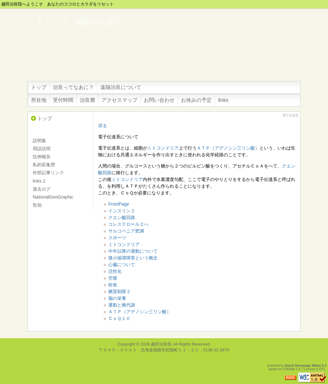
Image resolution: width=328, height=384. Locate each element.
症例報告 (42, 156)
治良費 (87, 100)
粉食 (112, 284)
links (223, 100)
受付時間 (63, 100)
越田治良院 (161, 344)
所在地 (38, 100)
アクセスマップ (119, 100)
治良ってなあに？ (73, 87)
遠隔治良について (120, 87)
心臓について (121, 264)
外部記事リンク (48, 172)
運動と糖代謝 (121, 304)
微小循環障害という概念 (133, 257)
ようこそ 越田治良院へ (79, 21)
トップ (38, 87)
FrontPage (118, 204)
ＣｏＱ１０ (119, 318)
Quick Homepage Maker (303, 365)
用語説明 (42, 148)
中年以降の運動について (133, 251)
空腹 (112, 278)
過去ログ (42, 189)
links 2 (39, 181)
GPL (322, 369)
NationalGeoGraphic (53, 197)
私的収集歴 (44, 164)
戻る (102, 125)
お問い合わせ (159, 100)
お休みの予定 (196, 100)
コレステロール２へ (128, 224)
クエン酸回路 (121, 217)
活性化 (115, 271)
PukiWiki (289, 369)
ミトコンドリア (163, 148)
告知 (37, 205)
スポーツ (117, 237)
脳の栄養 (117, 298)
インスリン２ (121, 210)
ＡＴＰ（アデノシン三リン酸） (228, 148)
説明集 (39, 140)
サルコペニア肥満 (126, 230)
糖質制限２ (119, 291)
